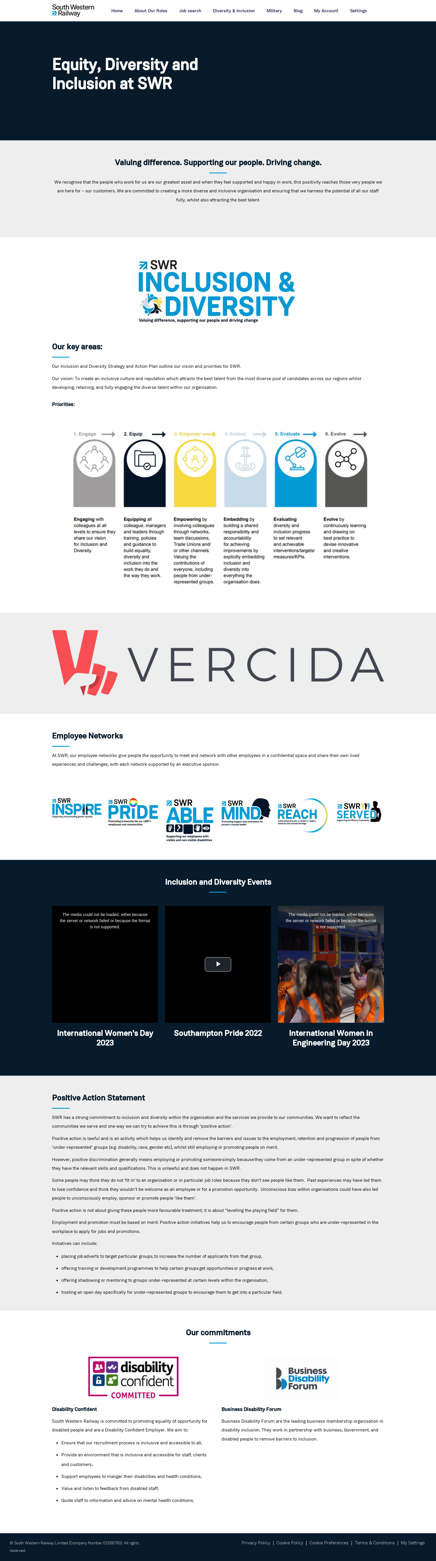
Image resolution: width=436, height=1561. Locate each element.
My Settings (413, 1543)
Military (274, 11)
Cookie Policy (289, 1543)
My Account (326, 11)
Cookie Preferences (329, 1543)
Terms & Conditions (375, 1543)
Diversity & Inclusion (234, 11)
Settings (358, 11)
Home (117, 11)
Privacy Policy (256, 1543)
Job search (190, 11)
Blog (298, 11)
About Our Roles (150, 11)
